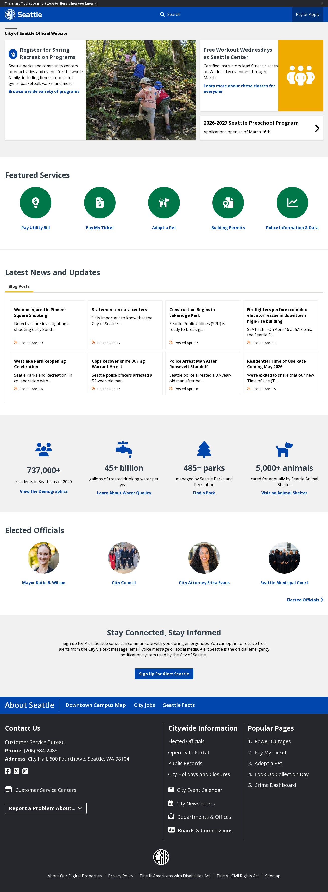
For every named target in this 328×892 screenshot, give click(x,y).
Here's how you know (79, 3)
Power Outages (273, 741)
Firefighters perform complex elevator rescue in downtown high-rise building (277, 315)
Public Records (185, 763)
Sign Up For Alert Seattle (164, 674)
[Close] (322, 3)
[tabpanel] (164, 347)
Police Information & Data (292, 227)
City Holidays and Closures (199, 774)
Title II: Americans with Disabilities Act (174, 876)
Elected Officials (305, 600)
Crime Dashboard (275, 785)
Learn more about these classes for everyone (239, 88)
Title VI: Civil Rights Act (237, 876)
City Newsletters (195, 803)
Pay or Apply (307, 14)
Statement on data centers (119, 309)
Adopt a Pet (164, 227)
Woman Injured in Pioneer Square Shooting (40, 312)
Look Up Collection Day (282, 774)
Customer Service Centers (45, 790)
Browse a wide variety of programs (44, 91)
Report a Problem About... (46, 808)
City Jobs (144, 705)
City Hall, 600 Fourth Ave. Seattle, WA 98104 (78, 758)
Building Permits (228, 227)
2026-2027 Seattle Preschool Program (251, 122)
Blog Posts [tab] (19, 286)
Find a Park (204, 493)
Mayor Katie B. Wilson (43, 582)
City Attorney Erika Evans (204, 582)
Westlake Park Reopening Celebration (40, 364)
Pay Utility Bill (35, 227)
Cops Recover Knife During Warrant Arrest (118, 364)
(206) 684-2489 (40, 750)
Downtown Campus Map (96, 705)
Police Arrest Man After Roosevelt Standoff (193, 364)
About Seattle (29, 705)
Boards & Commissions (205, 830)
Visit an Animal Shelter (284, 493)
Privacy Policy (120, 876)
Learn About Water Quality (124, 493)
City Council (124, 582)
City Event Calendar (200, 790)
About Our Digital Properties (75, 876)
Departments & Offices (204, 816)
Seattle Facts (179, 705)
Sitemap (272, 876)
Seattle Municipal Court (284, 582)
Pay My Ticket (100, 227)
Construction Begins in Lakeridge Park (192, 312)
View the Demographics (44, 491)
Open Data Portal (188, 752)
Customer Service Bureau (35, 742)
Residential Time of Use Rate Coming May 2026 (276, 364)
